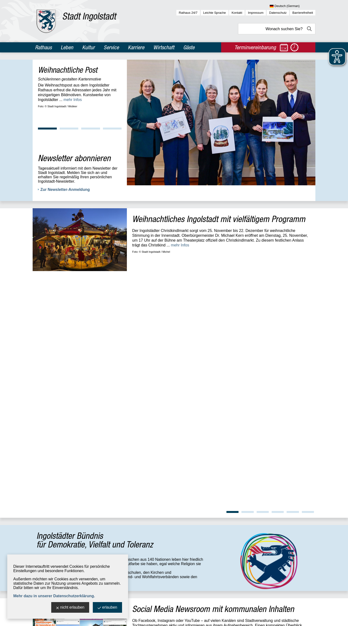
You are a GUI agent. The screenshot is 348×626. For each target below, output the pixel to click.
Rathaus (43, 47)
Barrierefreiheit (302, 12)
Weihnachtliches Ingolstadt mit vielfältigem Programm (218, 219)
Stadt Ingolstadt (43, 619)
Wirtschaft (163, 47)
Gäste (189, 47)
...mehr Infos (93, 334)
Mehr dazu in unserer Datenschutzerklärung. (54, 596)
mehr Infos (73, 100)
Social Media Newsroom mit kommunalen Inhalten (213, 362)
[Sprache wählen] (292, 6)
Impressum (255, 12)
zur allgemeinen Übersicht (58, 540)
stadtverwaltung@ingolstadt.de (158, 619)
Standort (115, 456)
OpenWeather (305, 516)
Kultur (88, 47)
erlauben (107, 607)
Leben (67, 47)
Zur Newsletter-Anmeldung (65, 189)
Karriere (136, 47)
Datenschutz (278, 12)
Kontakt (237, 12)
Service (111, 47)
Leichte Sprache (214, 12)
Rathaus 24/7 (188, 12)
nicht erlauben (70, 607)
